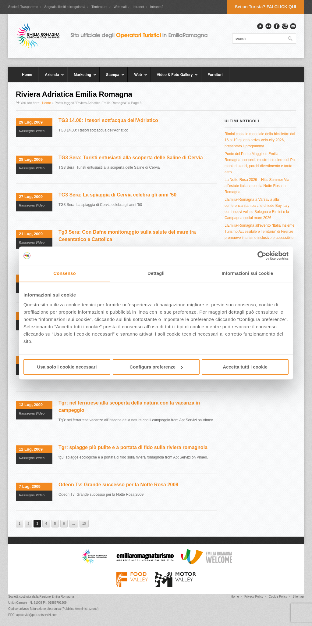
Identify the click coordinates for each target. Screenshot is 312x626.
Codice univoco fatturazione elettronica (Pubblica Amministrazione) (53, 608)
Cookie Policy (278, 596)
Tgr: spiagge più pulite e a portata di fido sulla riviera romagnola (132, 447)
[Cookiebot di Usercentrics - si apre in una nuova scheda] (262, 255)
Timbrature (99, 7)
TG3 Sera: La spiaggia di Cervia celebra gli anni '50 (117, 194)
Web (137, 77)
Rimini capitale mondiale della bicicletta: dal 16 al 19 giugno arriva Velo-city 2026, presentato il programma (260, 140)
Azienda (51, 77)
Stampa (112, 77)
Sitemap (298, 596)
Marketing (82, 77)
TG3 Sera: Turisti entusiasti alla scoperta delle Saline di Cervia (130, 157)
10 (84, 523)
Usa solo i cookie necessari (67, 366)
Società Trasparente (23, 7)
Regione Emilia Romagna (56, 596)
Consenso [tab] (64, 273)
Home (27, 75)
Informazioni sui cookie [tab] (247, 273)
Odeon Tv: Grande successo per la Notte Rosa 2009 (118, 484)
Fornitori (214, 75)
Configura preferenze (156, 366)
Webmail (120, 7)
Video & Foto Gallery (174, 77)
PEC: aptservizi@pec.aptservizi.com (32, 615)
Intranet (138, 7)
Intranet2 (156, 7)
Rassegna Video (32, 131)
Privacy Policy (253, 596)
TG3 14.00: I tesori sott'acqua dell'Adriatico (108, 120)
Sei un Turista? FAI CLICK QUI (265, 6)
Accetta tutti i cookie (245, 366)
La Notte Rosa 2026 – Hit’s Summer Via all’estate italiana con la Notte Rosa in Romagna (257, 186)
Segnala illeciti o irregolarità (64, 7)
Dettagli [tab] (156, 273)
